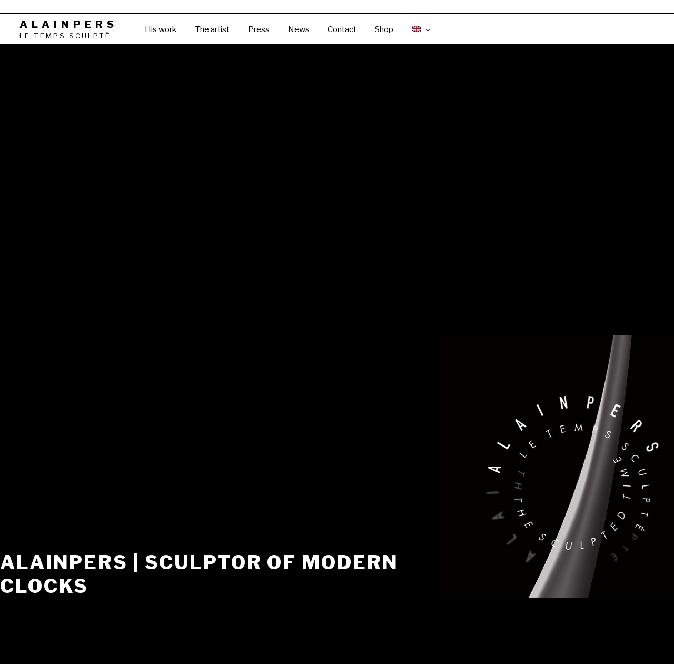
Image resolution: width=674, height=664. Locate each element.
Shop (384, 29)
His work (160, 29)
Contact (342, 29)
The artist (212, 29)
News (299, 29)
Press (259, 29)
